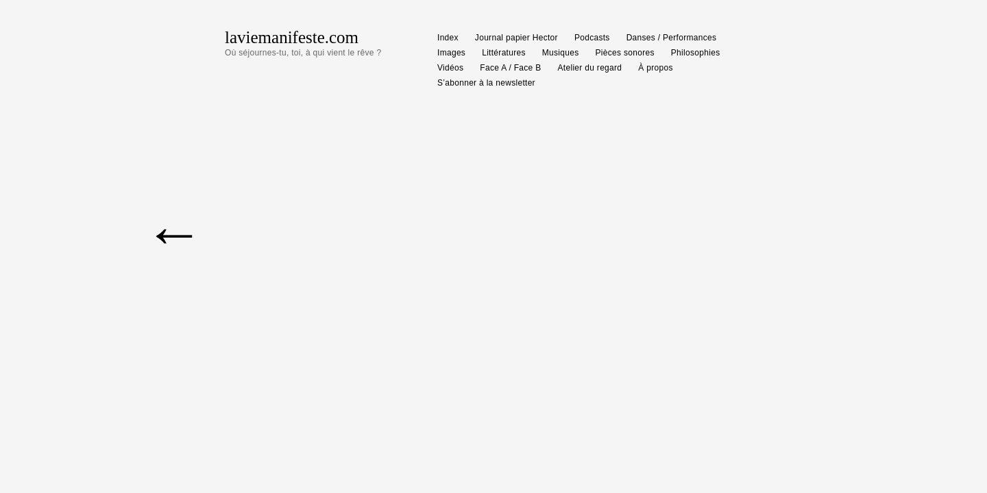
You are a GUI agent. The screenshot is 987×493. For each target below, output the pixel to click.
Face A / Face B (510, 68)
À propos (655, 68)
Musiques (560, 53)
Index (448, 37)
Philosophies (695, 53)
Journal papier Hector (516, 37)
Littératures (504, 53)
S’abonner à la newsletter (486, 83)
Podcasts (592, 37)
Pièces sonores (625, 53)
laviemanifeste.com (291, 37)
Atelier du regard (590, 68)
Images (451, 53)
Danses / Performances (671, 37)
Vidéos (450, 68)
